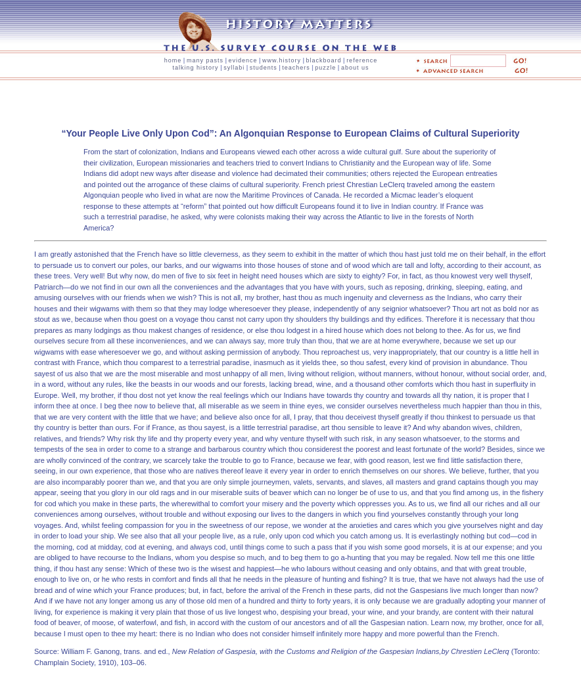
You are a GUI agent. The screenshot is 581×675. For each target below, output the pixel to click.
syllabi (233, 67)
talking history (196, 67)
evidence (242, 60)
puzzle (325, 67)
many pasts (205, 60)
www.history (281, 60)
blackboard (324, 60)
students (263, 67)
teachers (296, 67)
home (173, 60)
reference (361, 60)
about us (355, 67)
